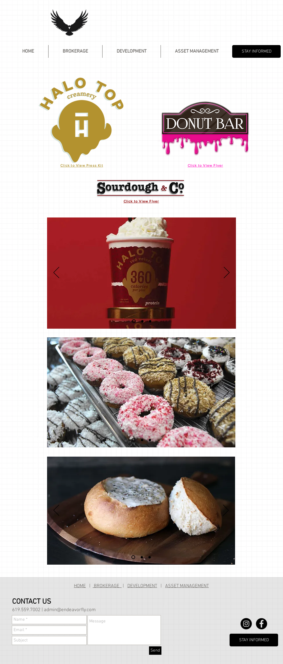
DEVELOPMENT (142, 586)
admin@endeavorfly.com (70, 610)
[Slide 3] (150, 321)
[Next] (227, 273)
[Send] (155, 650)
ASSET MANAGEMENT (187, 586)
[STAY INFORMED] (256, 51)
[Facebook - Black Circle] (261, 623)
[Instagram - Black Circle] (246, 623)
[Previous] (56, 273)
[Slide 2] (142, 321)
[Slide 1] (134, 321)
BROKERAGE (107, 586)
